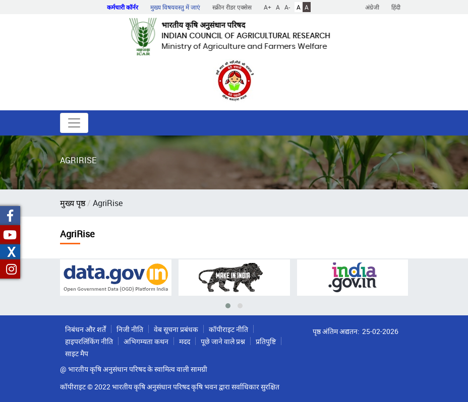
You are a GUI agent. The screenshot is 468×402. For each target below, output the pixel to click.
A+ (267, 7)
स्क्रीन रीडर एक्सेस (232, 7)
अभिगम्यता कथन (146, 341)
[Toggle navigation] (74, 123)
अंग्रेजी (372, 7)
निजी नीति (129, 329)
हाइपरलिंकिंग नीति (89, 341)
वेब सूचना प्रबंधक (176, 329)
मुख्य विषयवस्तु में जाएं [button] (175, 7)
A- (287, 7)
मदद (184, 341)
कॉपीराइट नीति (228, 329)
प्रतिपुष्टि (266, 341)
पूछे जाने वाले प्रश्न (223, 341)
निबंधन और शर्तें (85, 329)
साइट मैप (76, 353)
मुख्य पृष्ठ (72, 203)
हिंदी (395, 7)
